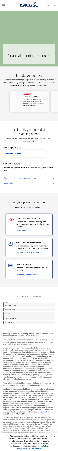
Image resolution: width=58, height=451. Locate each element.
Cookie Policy (36, 448)
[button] (3, 5)
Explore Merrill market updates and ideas (20, 178)
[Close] (54, 436)
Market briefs (9, 183)
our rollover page (47, 412)
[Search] (54, 5)
